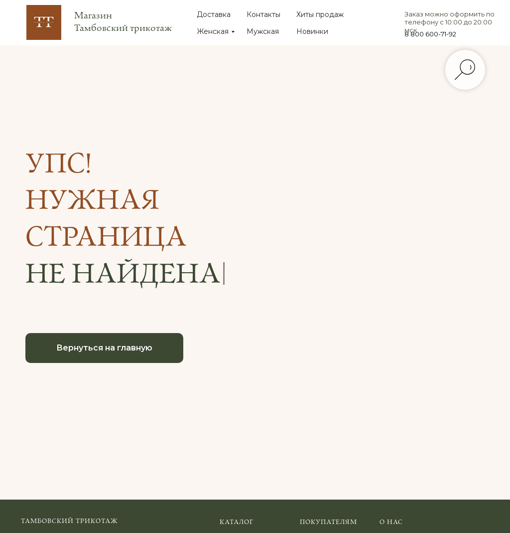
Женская (213, 31)
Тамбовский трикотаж (69, 521)
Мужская (263, 31)
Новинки (312, 31)
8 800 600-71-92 (430, 34)
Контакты (263, 14)
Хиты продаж (320, 14)
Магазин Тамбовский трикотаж (123, 21)
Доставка (214, 14)
